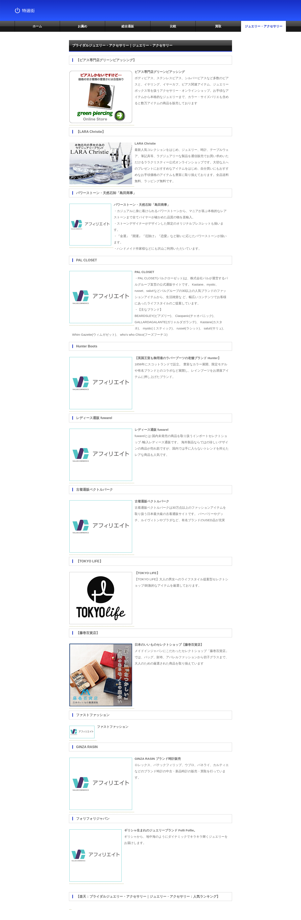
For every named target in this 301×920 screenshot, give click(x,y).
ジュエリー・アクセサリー (263, 26)
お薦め (82, 26)
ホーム (37, 26)
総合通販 (127, 26)
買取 (218, 26)
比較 (173, 26)
